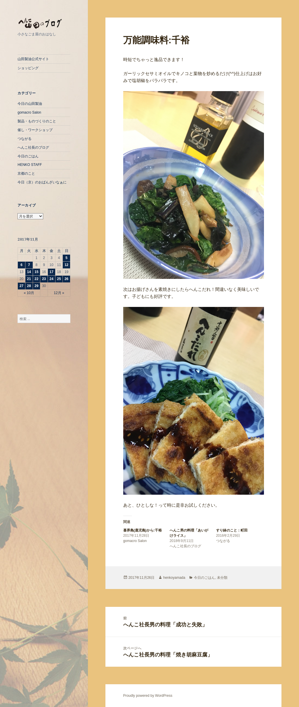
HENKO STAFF (30, 165)
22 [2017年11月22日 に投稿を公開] (36, 279)
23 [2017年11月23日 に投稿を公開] (44, 279)
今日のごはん (28, 156)
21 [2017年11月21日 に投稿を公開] (29, 279)
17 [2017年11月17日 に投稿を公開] (51, 272)
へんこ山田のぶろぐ (44, 24)
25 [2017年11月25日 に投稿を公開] (59, 279)
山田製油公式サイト (33, 59)
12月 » (59, 293)
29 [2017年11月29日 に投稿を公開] (36, 286)
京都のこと (26, 173)
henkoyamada (174, 578)
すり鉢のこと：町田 (232, 530)
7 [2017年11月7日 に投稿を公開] (29, 265)
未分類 (222, 578)
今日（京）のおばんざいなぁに (42, 182)
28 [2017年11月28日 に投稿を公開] (29, 286)
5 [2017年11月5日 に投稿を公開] (66, 258)
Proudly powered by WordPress (148, 696)
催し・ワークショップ (35, 130)
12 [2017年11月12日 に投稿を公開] (66, 265)
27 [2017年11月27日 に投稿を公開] (21, 286)
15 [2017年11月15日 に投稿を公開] (36, 272)
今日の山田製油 (30, 104)
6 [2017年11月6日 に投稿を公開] (21, 265)
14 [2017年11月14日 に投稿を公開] (29, 272)
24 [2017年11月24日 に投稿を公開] (51, 279)
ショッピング (28, 68)
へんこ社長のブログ (33, 147)
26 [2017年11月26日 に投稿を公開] (66, 279)
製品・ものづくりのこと (37, 121)
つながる (25, 139)
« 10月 (29, 293)
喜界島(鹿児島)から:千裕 (142, 530)
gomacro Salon (29, 112)
